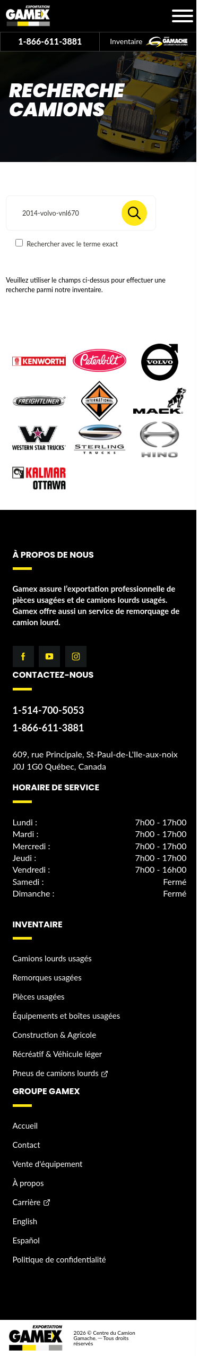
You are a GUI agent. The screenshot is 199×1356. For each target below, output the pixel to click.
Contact (26, 1144)
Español (26, 1240)
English (25, 1221)
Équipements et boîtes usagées (66, 1015)
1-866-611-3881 (50, 41)
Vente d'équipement (48, 1164)
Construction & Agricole (55, 1034)
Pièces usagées (39, 996)
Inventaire (149, 42)
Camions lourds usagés (52, 958)
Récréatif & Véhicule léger (57, 1054)
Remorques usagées (47, 977)
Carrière (27, 1202)
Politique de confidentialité (59, 1259)
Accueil (25, 1125)
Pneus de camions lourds (56, 1073)
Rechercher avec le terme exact (66, 243)
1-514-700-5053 (48, 710)
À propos (28, 1183)
